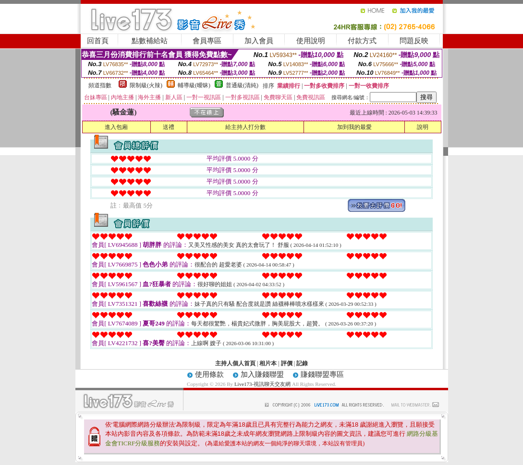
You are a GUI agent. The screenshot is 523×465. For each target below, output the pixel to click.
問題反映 (414, 41)
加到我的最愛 (354, 127)
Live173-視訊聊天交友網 (262, 384)
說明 (422, 127)
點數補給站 (150, 41)
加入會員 (258, 41)
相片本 (268, 363)
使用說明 (310, 41)
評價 (286, 363)
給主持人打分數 (245, 127)
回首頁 (98, 41)
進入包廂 (116, 127)
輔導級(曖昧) (194, 85)
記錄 (302, 363)
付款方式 (362, 41)
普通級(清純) (242, 85)
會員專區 (207, 41)
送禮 (168, 127)
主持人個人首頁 (235, 363)
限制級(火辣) (146, 85)
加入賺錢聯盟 (262, 374)
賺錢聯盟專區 (322, 374)
